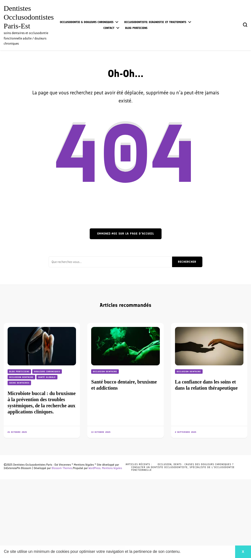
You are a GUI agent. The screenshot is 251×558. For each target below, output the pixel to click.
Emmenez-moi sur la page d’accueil (125, 233)
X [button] (243, 552)
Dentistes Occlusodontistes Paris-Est (29, 17)
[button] (182, 552)
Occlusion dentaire (21, 377)
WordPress (94, 468)
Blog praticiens (136, 28)
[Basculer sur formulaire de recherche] (245, 25)
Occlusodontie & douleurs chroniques (86, 22)
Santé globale (47, 377)
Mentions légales (112, 468)
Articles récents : (139, 464)
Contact (108, 28)
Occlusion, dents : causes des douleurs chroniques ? (196, 464)
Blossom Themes (62, 468)
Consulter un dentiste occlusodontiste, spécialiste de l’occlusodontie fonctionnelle (183, 469)
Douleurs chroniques (47, 371)
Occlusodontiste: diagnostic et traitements (155, 22)
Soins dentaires (19, 383)
